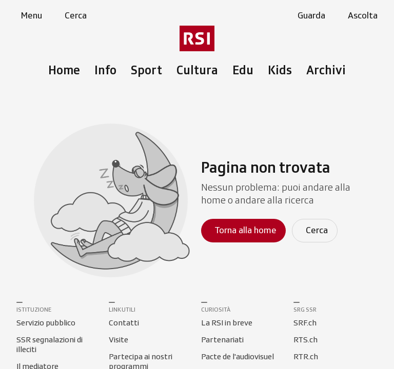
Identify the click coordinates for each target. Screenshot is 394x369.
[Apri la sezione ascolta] (360, 16)
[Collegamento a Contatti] (124, 323)
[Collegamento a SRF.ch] (305, 323)
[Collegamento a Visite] (118, 340)
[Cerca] (315, 230)
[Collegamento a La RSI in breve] (226, 323)
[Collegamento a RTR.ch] (305, 357)
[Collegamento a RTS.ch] (305, 340)
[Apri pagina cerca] (73, 16)
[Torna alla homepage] (243, 230)
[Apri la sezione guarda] (309, 16)
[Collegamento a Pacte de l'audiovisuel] (237, 357)
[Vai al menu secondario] (197, 38)
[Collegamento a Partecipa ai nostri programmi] (151, 357)
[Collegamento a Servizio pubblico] (45, 323)
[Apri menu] (29, 16)
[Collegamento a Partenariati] (222, 340)
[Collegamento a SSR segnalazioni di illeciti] (58, 340)
